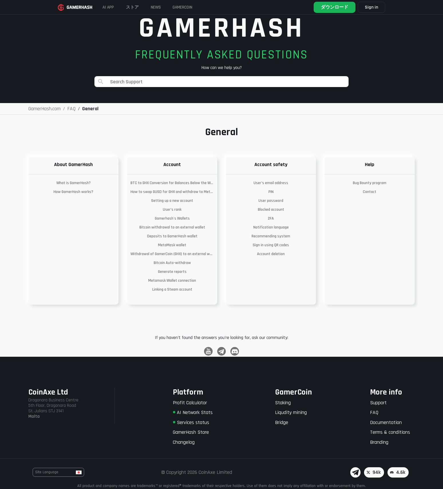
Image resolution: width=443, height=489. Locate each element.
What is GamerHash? (73, 183)
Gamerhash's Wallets (172, 218)
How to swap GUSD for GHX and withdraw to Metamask (172, 191)
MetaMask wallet (172, 245)
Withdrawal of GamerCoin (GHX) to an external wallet (172, 254)
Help (369, 164)
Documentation (386, 422)
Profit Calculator (190, 402)
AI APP (113, 7)
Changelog (184, 442)
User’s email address (271, 183)
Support (378, 402)
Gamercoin (196, 7)
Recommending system (271, 236)
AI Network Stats (193, 412)
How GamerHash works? (73, 191)
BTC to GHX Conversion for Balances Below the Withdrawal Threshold (172, 183)
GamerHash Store (191, 432)
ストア (139, 7)
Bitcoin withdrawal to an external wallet (172, 227)
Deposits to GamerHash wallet (172, 236)
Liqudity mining (291, 412)
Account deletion (271, 254)
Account (172, 164)
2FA (271, 218)
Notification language (271, 227)
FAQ (374, 412)
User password (270, 200)
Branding (379, 442)
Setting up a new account (172, 200)
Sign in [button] (368, 7)
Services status (191, 422)
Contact (369, 191)
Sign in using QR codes (271, 245)
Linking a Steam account (172, 289)
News (165, 7)
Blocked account (271, 209)
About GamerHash (73, 164)
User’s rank (172, 209)
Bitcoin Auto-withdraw (172, 262)
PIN (271, 191)
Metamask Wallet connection (172, 280)
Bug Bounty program (369, 183)
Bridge (281, 422)
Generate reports (172, 271)
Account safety (270, 164)
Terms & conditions (390, 432)
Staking (283, 402)
